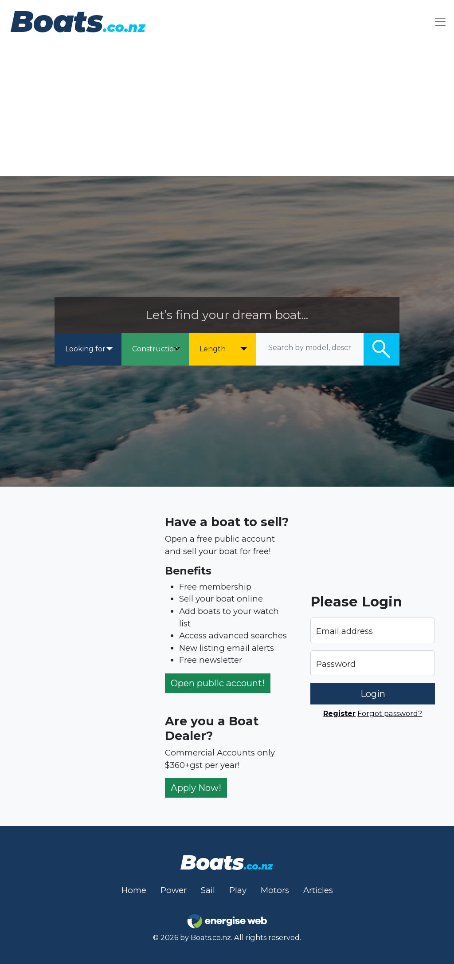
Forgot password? (389, 713)
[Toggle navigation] (440, 21)
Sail (208, 890)
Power (173, 890)
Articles (318, 890)
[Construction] (154, 349)
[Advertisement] (227, 109)
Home (133, 890)
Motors (275, 890)
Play (238, 890)
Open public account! (218, 683)
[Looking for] (88, 349)
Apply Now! (196, 787)
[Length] (222, 349)
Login (372, 693)
